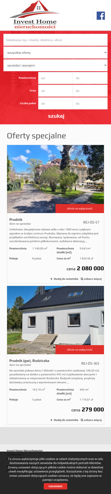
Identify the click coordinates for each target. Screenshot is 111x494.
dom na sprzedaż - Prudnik (55, 214)
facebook (100, 15)
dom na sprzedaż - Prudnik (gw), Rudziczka (55, 355)
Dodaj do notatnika (66, 278)
